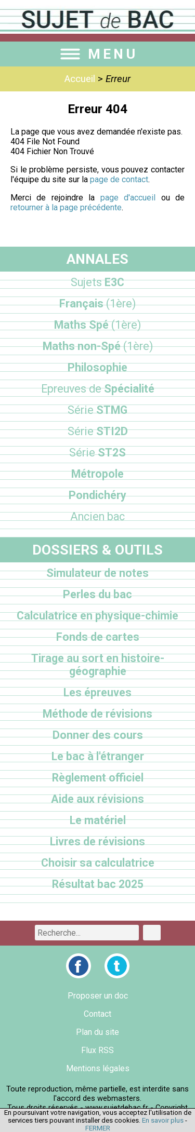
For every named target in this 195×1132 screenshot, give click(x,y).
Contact (97, 1014)
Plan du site (97, 1032)
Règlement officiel (98, 777)
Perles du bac (97, 594)
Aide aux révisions (97, 798)
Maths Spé (97, 324)
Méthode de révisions (97, 713)
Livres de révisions (97, 841)
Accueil (79, 79)
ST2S (97, 452)
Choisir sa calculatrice (97, 862)
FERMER (97, 1128)
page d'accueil (127, 198)
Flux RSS (97, 1050)
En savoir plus (163, 1120)
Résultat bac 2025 (98, 884)
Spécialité (97, 388)
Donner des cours (98, 735)
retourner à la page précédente (66, 207)
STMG (97, 409)
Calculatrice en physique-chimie (97, 615)
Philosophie (97, 367)
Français (97, 303)
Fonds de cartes (97, 636)
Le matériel (98, 820)
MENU (98, 54)
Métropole (97, 473)
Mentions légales (97, 1068)
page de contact (119, 179)
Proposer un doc (98, 996)
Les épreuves (97, 692)
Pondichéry (97, 495)
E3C (97, 282)
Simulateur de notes (97, 573)
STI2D (98, 431)
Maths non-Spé (98, 346)
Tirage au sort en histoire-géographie (97, 665)
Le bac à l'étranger (97, 756)
